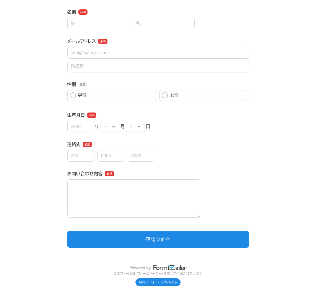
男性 (78, 95)
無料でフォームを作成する (158, 282)
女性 (170, 95)
